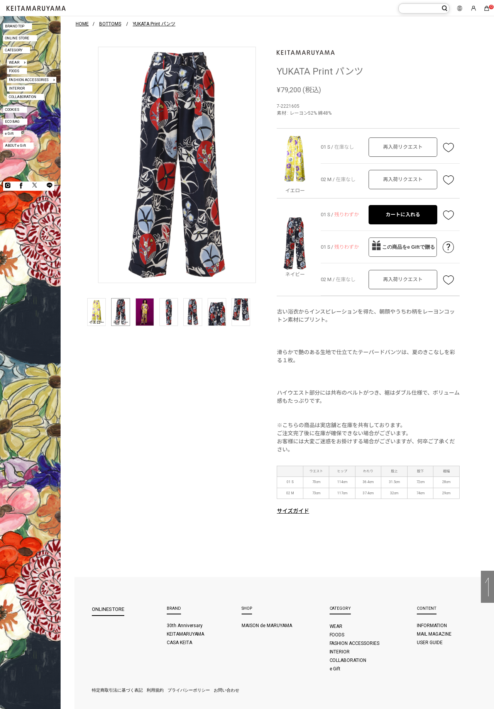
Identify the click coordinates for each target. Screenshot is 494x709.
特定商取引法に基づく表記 (117, 690)
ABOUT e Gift (15, 145)
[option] (176, 165)
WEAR (14, 62)
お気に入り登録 (448, 147)
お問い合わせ (226, 690)
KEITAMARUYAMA (186, 634)
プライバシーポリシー (188, 690)
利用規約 (155, 690)
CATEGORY (13, 50)
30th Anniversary (185, 625)
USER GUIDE (430, 642)
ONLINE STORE (17, 38)
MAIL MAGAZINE (434, 634)
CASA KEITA (179, 642)
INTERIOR (17, 88)
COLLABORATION (22, 97)
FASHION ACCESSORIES (29, 80)
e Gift (9, 133)
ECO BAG (12, 121)
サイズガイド (293, 511)
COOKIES (12, 109)
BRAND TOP (14, 26)
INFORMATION (432, 625)
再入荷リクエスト (403, 147)
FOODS (14, 71)
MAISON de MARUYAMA (267, 625)
